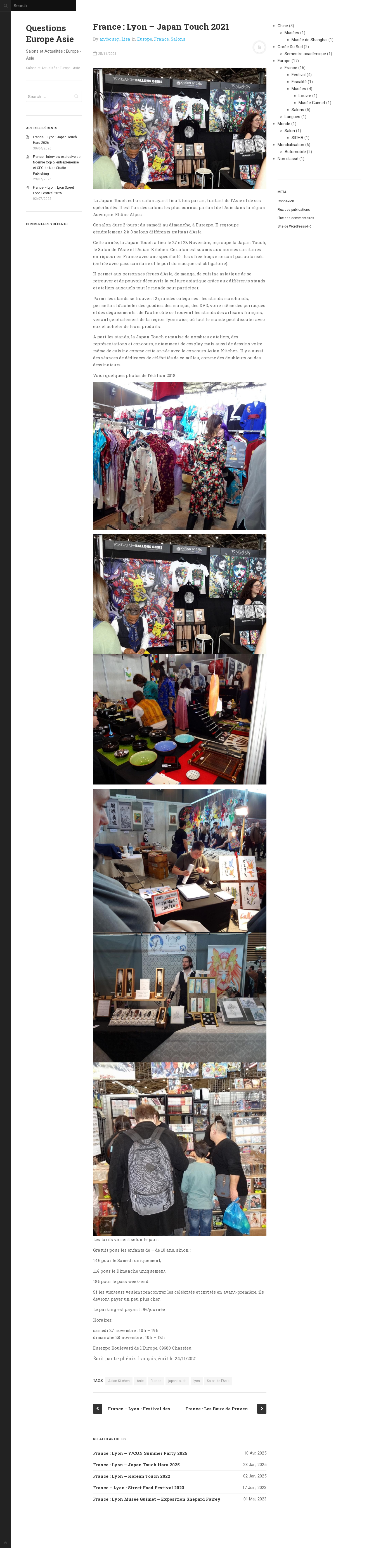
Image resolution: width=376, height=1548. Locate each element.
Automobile (295, 151)
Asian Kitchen (119, 1381)
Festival (299, 74)
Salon (290, 130)
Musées (292, 32)
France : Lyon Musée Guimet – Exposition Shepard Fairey (157, 1499)
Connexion (286, 201)
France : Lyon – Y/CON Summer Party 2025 (140, 1453)
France (161, 39)
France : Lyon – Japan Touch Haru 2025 (136, 1464)
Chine (283, 25)
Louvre (305, 95)
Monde (284, 123)
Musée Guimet (312, 102)
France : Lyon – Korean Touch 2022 (131, 1476)
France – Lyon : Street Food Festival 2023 (138, 1487)
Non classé (288, 158)
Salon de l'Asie (218, 1381)
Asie (140, 1381)
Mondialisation (291, 144)
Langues (292, 116)
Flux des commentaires (296, 218)
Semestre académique (305, 53)
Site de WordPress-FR (294, 226)
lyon (196, 1381)
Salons (178, 39)
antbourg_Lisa (115, 39)
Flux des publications (294, 210)
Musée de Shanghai (309, 39)
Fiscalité (299, 81)
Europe (144, 39)
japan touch (177, 1381)
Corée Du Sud (290, 46)
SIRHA (297, 137)
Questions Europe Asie (50, 33)
